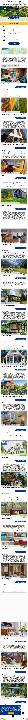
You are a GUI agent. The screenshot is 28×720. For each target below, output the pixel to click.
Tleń (3, 70)
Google (19, 706)
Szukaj (14, 43)
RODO (2, 711)
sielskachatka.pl (14, 1)
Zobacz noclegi (21, 87)
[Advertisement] (14, 607)
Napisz (27, 719)
